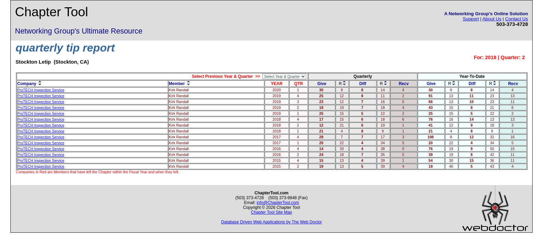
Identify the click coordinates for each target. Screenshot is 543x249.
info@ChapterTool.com (278, 202)
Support (471, 18)
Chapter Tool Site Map (271, 212)
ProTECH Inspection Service (40, 90)
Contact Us (516, 18)
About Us (491, 18)
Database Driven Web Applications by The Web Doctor (271, 222)
